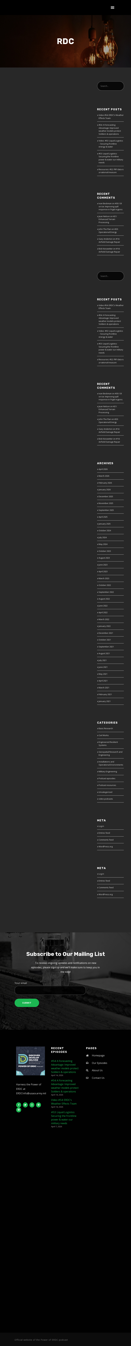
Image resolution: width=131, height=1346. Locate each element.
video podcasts (106, 798)
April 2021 (103, 680)
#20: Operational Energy (108, 230)
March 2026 (104, 475)
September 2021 (106, 646)
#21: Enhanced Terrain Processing (108, 219)
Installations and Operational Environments (111, 763)
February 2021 (105, 694)
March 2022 (104, 619)
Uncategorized (105, 792)
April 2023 (103, 571)
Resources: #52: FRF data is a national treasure (111, 171)
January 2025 (105, 523)
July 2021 (103, 660)
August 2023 (104, 557)
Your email (65, 988)
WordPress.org (106, 846)
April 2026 (103, 469)
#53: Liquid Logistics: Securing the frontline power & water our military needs (111, 158)
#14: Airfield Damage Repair (109, 240)
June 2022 (103, 605)
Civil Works (104, 735)
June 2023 (103, 564)
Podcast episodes (107, 778)
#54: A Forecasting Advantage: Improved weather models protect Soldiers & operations (110, 129)
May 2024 (103, 544)
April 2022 (103, 612)
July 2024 (103, 537)
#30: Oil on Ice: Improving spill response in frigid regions (111, 206)
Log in (101, 826)
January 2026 (105, 489)
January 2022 (105, 626)
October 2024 (105, 530)
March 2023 (104, 578)
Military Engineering (108, 771)
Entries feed (104, 832)
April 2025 (103, 516)
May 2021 (103, 674)
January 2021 (105, 701)
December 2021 (106, 633)
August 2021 (104, 653)
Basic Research (106, 728)
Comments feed (106, 839)
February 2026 (105, 482)
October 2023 (105, 551)
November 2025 (106, 503)
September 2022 (106, 592)
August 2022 (104, 598)
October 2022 (105, 585)
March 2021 (104, 687)
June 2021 (103, 667)
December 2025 (106, 496)
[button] (113, 7)
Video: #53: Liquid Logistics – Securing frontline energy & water (111, 143)
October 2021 (105, 639)
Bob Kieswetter (106, 248)
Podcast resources (107, 785)
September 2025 (106, 510)
